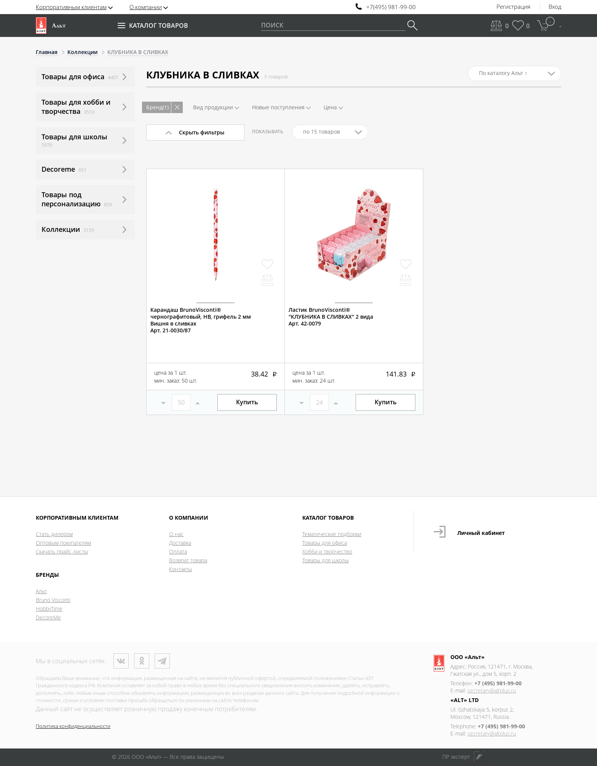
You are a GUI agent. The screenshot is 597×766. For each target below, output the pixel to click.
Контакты (180, 569)
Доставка (180, 542)
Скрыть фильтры (201, 132)
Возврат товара (188, 560)
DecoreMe (48, 617)
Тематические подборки (331, 534)
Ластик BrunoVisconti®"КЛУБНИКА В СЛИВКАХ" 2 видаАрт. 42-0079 (331, 316)
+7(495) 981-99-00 (391, 7)
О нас (176, 534)
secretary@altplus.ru (492, 690)
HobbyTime (49, 608)
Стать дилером (54, 534)
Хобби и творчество (327, 551)
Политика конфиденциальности (73, 726)
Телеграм (162, 661)
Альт (41, 591)
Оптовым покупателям (63, 542)
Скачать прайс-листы (62, 551)
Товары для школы (325, 560)
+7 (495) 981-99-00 (498, 683)
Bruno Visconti (53, 599)
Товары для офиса (324, 542)
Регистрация (513, 7)
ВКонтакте (121, 661)
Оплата (178, 551)
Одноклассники (141, 661)
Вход (555, 7)
